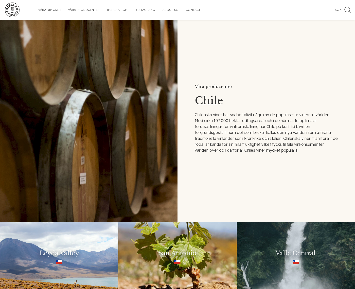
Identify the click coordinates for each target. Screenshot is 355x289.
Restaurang (145, 10)
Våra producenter (84, 10)
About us (170, 10)
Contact (193, 10)
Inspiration (117, 10)
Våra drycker (49, 10)
